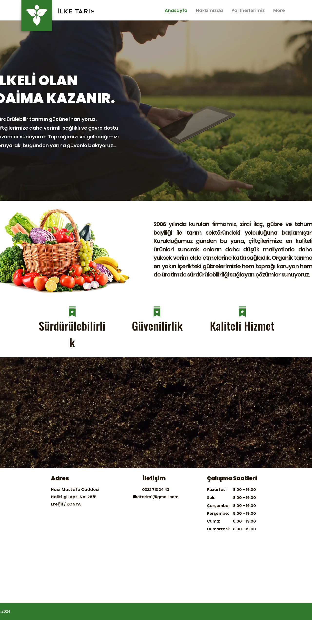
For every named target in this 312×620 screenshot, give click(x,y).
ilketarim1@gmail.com (155, 497)
